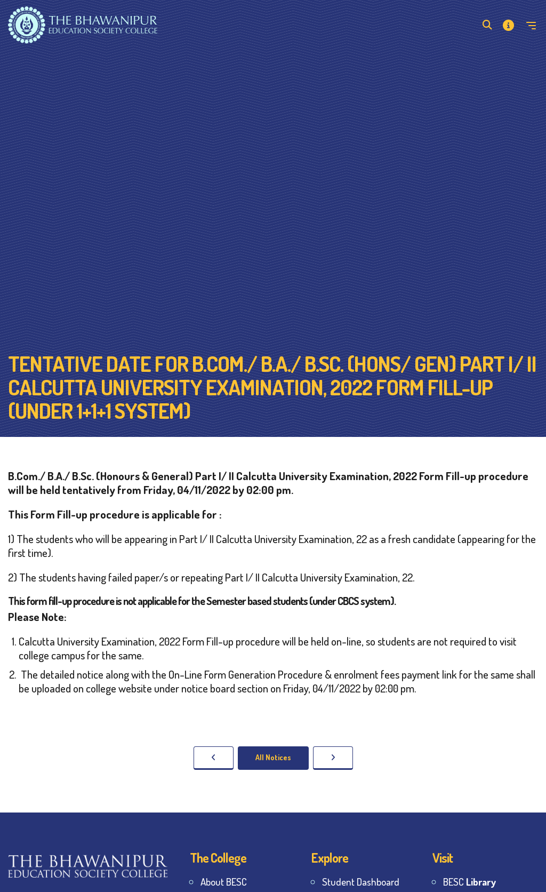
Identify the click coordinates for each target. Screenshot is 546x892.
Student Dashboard (360, 881)
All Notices (273, 757)
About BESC (223, 881)
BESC (469, 881)
